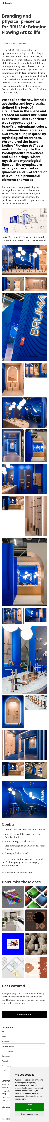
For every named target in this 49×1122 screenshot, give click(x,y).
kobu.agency (13, 862)
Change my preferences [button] (29, 1114)
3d (3, 1032)
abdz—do (7, 3)
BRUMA (10, 56)
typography (6, 1066)
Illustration (6, 1056)
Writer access (7, 1097)
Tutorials (5, 1061)
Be (3, 1111)
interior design (24, 872)
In (7, 1111)
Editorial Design (8, 1046)
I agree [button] (29, 1105)
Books (4, 1037)
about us (5, 1084)
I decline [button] (29, 1109)
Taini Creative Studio (33, 73)
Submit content (24, 1014)
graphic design (7, 1051)
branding (11, 872)
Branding (5, 1041)
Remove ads (6, 1088)
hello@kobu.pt (10, 866)
